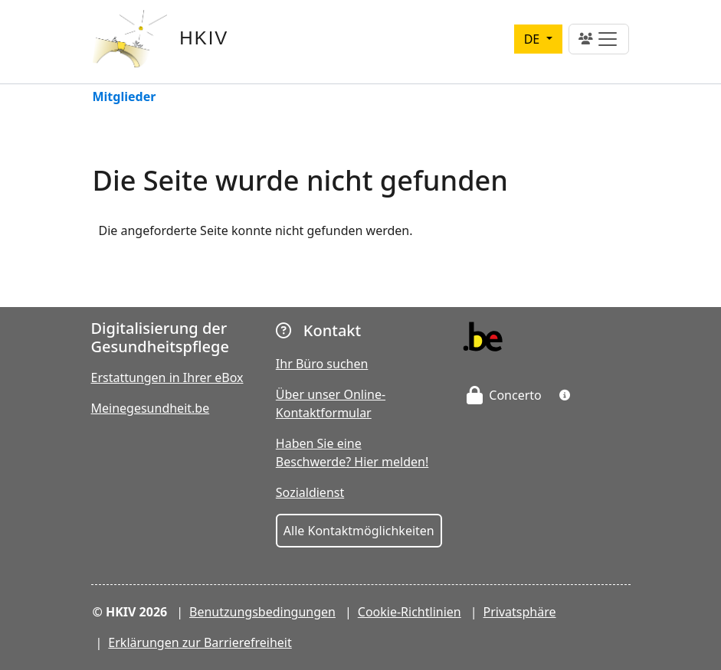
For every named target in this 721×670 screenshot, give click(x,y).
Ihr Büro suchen (322, 363)
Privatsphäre (519, 611)
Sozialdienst (310, 492)
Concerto (504, 395)
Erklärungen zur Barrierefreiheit (199, 642)
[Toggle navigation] (599, 39)
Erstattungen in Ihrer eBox (167, 377)
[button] (564, 395)
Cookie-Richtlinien (409, 611)
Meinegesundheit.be (150, 408)
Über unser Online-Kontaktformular (330, 403)
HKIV (203, 38)
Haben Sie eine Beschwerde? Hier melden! (352, 452)
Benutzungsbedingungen (262, 611)
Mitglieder (124, 97)
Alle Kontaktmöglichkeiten (358, 530)
